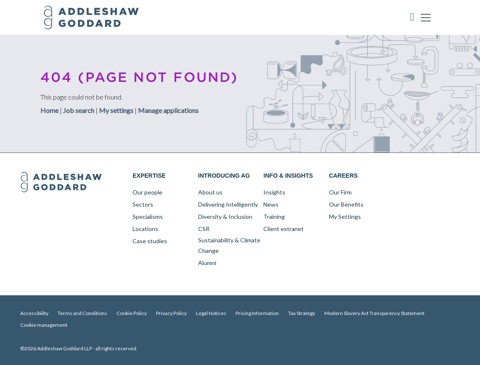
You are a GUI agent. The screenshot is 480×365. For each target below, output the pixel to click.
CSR (204, 228)
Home (49, 110)
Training (274, 216)
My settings (116, 110)
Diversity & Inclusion (225, 216)
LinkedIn (400, 176)
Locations (145, 228)
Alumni (207, 262)
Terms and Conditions (82, 313)
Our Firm (340, 192)
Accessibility (34, 313)
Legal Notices (211, 313)
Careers (343, 175)
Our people (147, 192)
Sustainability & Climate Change (229, 245)
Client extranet (283, 228)
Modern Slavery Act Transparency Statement (374, 313)
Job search (78, 110)
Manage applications (168, 110)
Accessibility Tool (412, 17)
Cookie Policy (132, 313)
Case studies (150, 240)
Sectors (143, 204)
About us (210, 192)
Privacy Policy (171, 313)
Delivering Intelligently (228, 204)
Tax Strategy (301, 313)
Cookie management (43, 325)
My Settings (345, 216)
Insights (274, 192)
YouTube (435, 176)
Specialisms (148, 216)
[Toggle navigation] (425, 17)
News (270, 204)
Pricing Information (257, 313)
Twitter (417, 176)
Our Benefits (346, 204)
